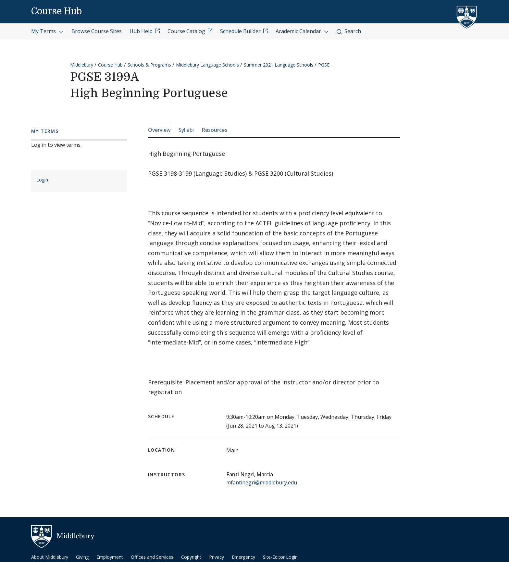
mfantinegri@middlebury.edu (261, 482)
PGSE (323, 65)
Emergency (243, 557)
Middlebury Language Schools (207, 65)
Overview (159, 129)
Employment (109, 557)
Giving (82, 557)
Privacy (216, 557)
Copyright (191, 557)
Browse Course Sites (96, 31)
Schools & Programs (149, 65)
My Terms (47, 31)
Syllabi (186, 129)
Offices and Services (152, 557)
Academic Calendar (302, 31)
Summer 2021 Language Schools (278, 65)
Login (42, 180)
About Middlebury (49, 557)
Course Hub (56, 11)
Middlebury (81, 65)
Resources (214, 129)
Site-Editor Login (280, 557)
